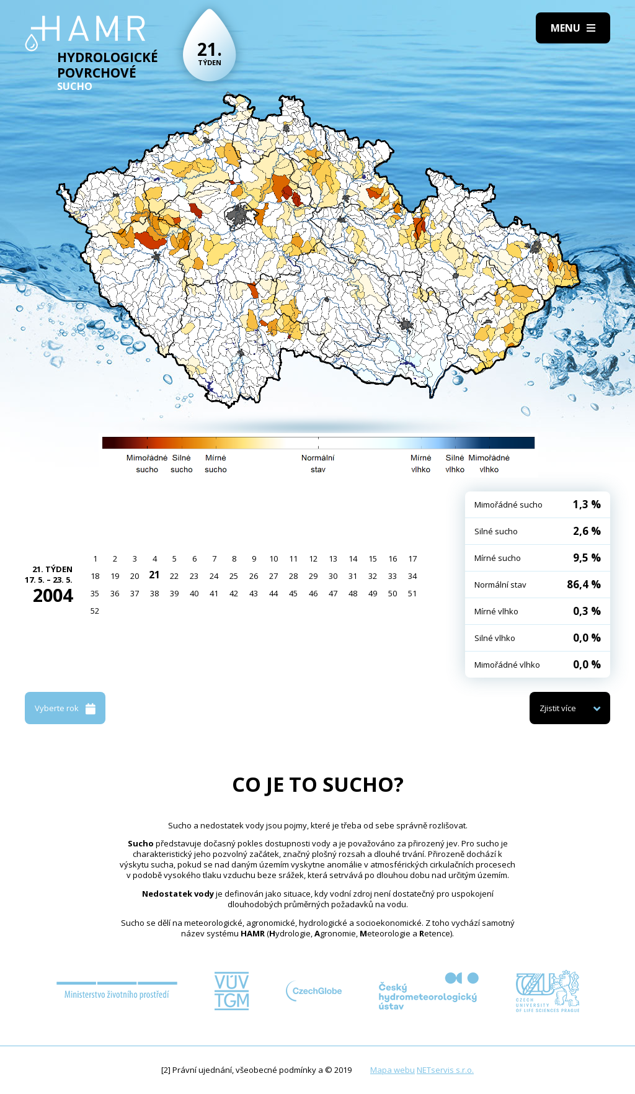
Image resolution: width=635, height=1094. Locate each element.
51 (412, 593)
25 (233, 575)
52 (95, 610)
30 (333, 575)
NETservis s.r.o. (445, 1069)
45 (293, 593)
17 (412, 558)
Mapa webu (392, 1069)
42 (233, 593)
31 (353, 575)
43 (253, 593)
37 (134, 593)
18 (95, 575)
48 (353, 593)
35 (95, 593)
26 (253, 575)
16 (392, 558)
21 (154, 574)
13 (333, 558)
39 (174, 593)
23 (194, 575)
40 (194, 593)
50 (392, 593)
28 (293, 575)
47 (333, 593)
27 (273, 575)
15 (372, 558)
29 (313, 575)
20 (134, 575)
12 (313, 558)
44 (273, 593)
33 (392, 575)
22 (174, 575)
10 (273, 558)
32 (372, 575)
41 (214, 593)
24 (214, 575)
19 (114, 575)
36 (114, 593)
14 (353, 558)
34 (412, 575)
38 (154, 593)
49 (372, 593)
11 (293, 558)
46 (313, 593)
